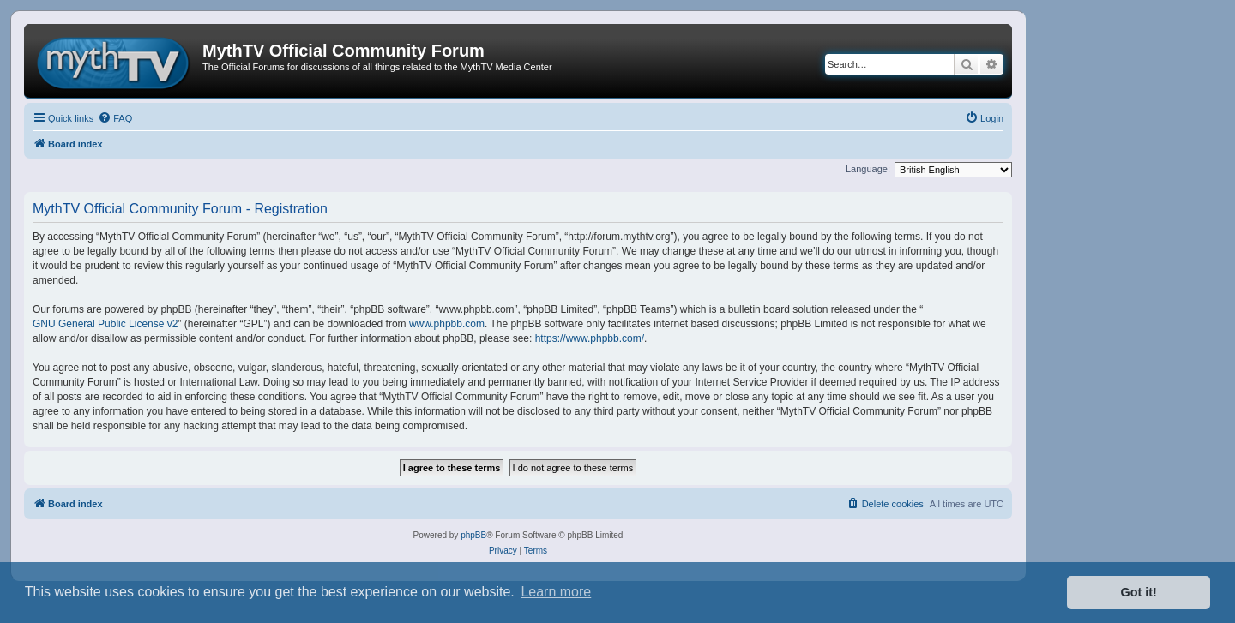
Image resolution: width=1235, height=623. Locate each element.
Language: (868, 169)
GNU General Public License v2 (105, 324)
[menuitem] (115, 118)
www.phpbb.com (447, 324)
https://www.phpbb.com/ (589, 338)
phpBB (473, 535)
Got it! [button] (1139, 592)
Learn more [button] (556, 591)
